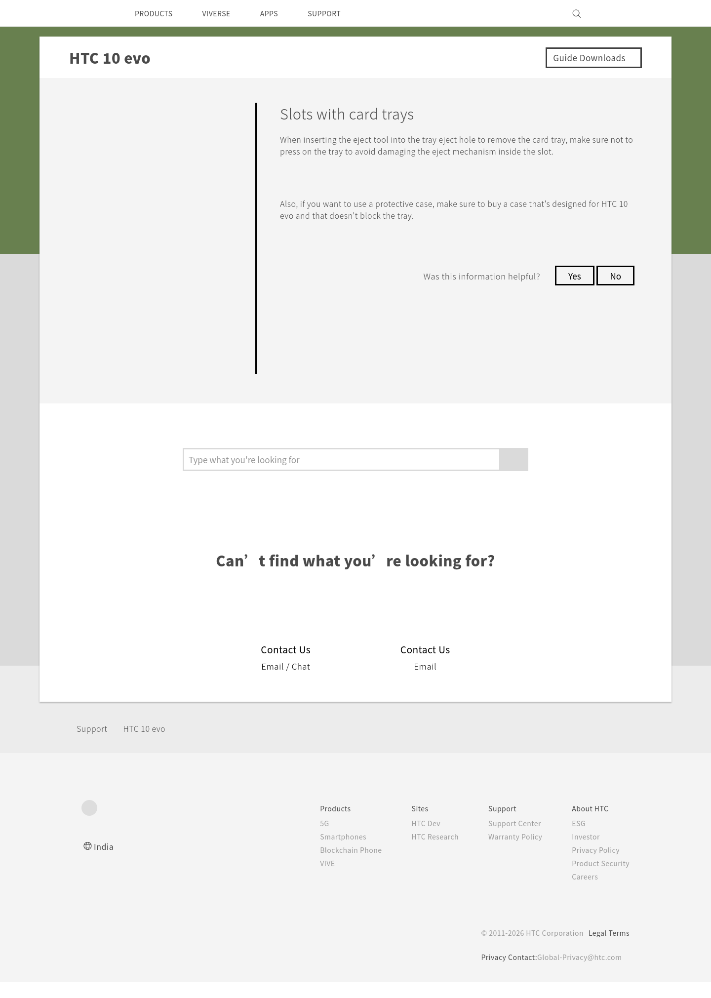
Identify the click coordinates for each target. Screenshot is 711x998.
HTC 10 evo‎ (152, 743)
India (104, 862)
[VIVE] (616, 13)
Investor (582, 852)
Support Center (508, 839)
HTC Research (424, 852)
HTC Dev (415, 839)
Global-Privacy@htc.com (577, 972)
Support (95, 743)
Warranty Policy (509, 852)
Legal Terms (607, 948)
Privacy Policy (593, 865)
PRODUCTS (156, 13)
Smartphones (327, 852)
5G (307, 839)
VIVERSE (225, 13)
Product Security (598, 879)
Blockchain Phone (335, 865)
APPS (282, 13)
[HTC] (93, 13)
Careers (581, 892)
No (615, 288)
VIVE (311, 879)
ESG (575, 839)
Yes (571, 288)
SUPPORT (341, 13)
